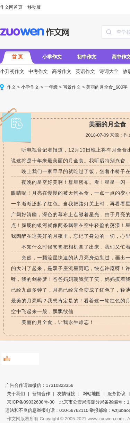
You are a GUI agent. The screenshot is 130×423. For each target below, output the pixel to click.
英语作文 (85, 71)
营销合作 (41, 393)
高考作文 (61, 71)
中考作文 (38, 71)
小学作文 (52, 56)
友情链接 (66, 393)
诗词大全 (109, 71)
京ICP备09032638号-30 (30, 402)
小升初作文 (12, 71)
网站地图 (92, 393)
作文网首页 (11, 7)
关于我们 (16, 393)
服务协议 (116, 393)
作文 (11, 87)
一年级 (51, 87)
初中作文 (86, 56)
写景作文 (72, 87)
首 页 (17, 56)
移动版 (34, 7)
